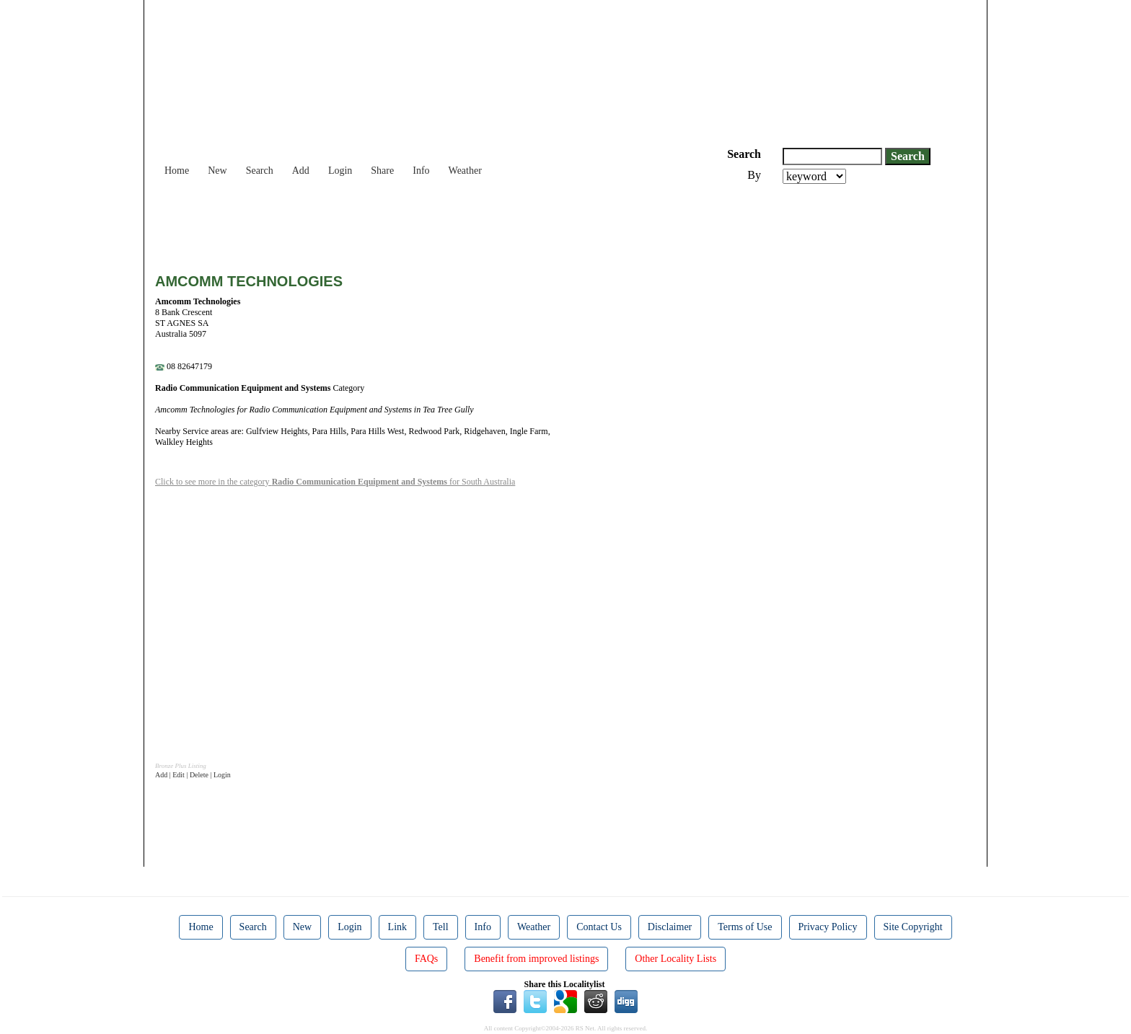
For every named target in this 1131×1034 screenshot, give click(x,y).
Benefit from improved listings (536, 958)
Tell (441, 927)
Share (382, 170)
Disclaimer (670, 927)
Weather (465, 170)
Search (259, 170)
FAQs (426, 958)
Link (397, 927)
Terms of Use (745, 927)
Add (300, 170)
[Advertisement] (417, 223)
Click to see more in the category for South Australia (335, 482)
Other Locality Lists (675, 958)
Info (421, 170)
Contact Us (599, 927)
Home (176, 170)
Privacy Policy (828, 927)
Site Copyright (913, 927)
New (217, 170)
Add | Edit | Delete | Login (193, 775)
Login (340, 170)
